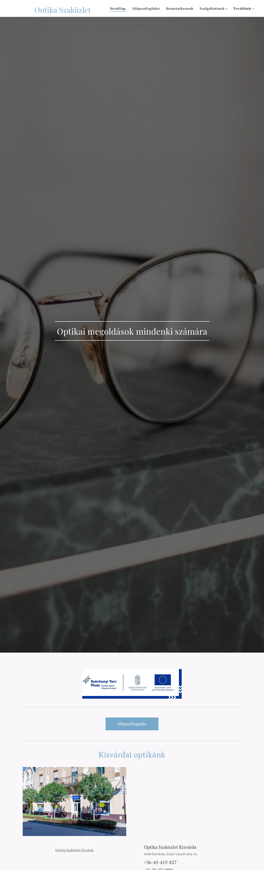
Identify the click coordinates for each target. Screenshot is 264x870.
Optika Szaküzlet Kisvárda (74, 850)
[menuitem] (118, 8)
